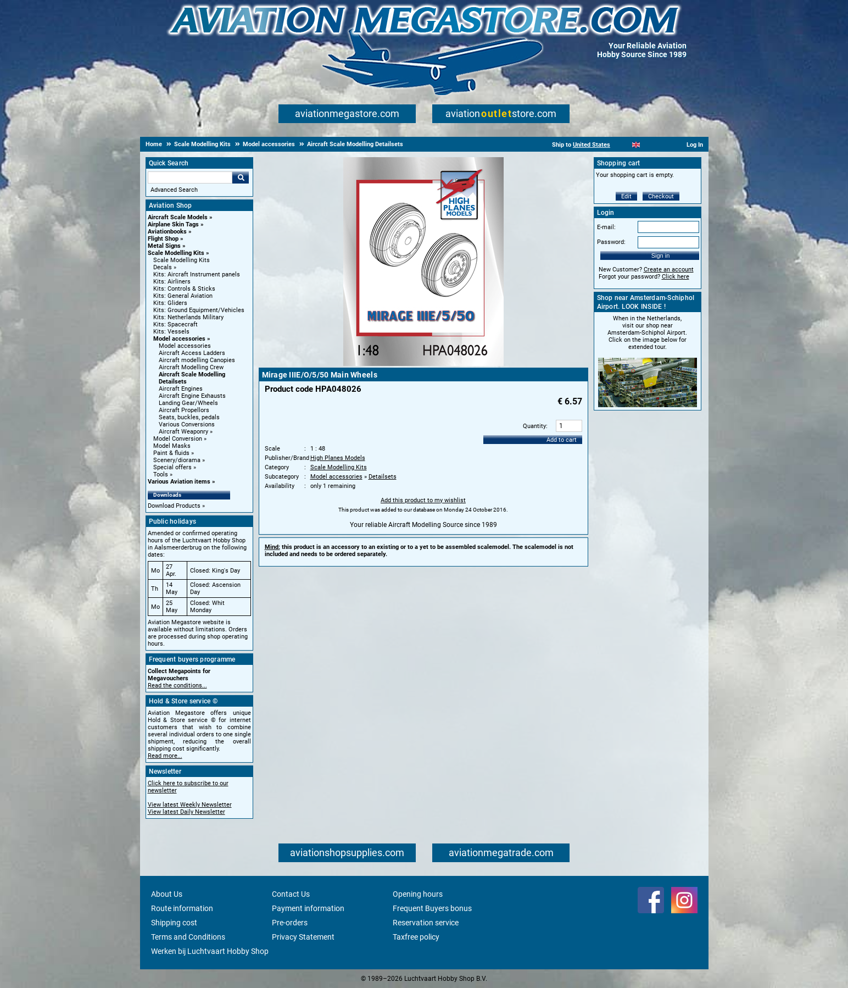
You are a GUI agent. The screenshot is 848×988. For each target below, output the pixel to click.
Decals (162, 267)
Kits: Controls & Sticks (184, 288)
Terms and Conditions (188, 937)
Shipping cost (174, 922)
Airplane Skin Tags (173, 224)
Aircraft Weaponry (183, 431)
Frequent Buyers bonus (432, 908)
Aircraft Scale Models (178, 217)
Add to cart (561, 439)
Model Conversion (177, 438)
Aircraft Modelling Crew (191, 367)
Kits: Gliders (170, 303)
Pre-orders (290, 922)
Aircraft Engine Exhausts (192, 395)
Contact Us (291, 894)
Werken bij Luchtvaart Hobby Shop (210, 951)
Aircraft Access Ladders (192, 353)
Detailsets (383, 476)
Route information (182, 908)
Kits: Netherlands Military (188, 317)
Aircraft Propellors (184, 410)
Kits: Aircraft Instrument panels (196, 274)
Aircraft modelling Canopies (197, 360)
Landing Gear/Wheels (188, 403)
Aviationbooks (167, 231)
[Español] (649, 144)
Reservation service (426, 922)
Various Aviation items (179, 481)
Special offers (172, 467)
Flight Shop (163, 238)
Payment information (308, 908)
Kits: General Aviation (183, 295)
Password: (611, 242)
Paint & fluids (171, 453)
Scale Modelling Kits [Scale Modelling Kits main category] (181, 260)
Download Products (174, 505)
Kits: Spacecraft (175, 324)
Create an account (669, 269)
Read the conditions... (177, 685)
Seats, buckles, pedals (189, 417)
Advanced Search (174, 189)
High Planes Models (337, 458)
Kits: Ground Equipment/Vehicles (198, 310)
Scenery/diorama (176, 460)
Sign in (660, 255)
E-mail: (606, 227)
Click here (675, 276)
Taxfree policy (416, 937)
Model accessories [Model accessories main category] (185, 345)
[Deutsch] (663, 144)
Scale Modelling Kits (176, 253)
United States (591, 144)
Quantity (534, 426)
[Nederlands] (622, 144)
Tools (160, 474)
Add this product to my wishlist (423, 500)
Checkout (661, 196)
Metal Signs (164, 245)
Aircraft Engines (181, 388)
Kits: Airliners (172, 281)
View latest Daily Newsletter (186, 811)
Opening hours (418, 894)
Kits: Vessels (171, 331)
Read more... (165, 755)
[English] (636, 144)
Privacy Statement (303, 937)
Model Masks (172, 445)
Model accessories (179, 338)
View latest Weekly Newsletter (190, 804)
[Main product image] (423, 364)
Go (240, 177)
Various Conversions (187, 424)
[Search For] (190, 177)
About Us (166, 894)
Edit (626, 196)
